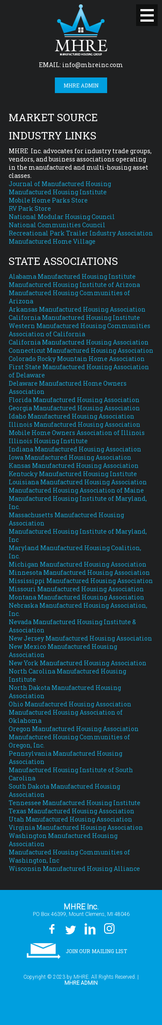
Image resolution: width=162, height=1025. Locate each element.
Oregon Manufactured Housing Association (74, 729)
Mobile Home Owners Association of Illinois (77, 433)
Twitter (70, 929)
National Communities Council (57, 225)
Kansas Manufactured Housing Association (74, 465)
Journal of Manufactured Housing (60, 184)
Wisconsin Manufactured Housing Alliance (74, 868)
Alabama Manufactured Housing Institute (72, 276)
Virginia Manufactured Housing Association (76, 827)
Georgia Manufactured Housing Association (74, 408)
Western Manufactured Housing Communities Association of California (79, 330)
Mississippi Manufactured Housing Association (81, 581)
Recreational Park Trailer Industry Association (81, 233)
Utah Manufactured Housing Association (70, 819)
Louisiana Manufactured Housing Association (78, 482)
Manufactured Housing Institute (58, 192)
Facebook (52, 929)
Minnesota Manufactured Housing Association (79, 572)
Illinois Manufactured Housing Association (74, 424)
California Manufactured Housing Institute (74, 317)
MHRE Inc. (81, 29)
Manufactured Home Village (52, 241)
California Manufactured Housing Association (79, 342)
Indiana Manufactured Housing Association (75, 449)
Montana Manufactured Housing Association (76, 597)
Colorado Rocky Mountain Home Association (77, 359)
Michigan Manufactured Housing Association (77, 564)
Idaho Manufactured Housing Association (71, 416)
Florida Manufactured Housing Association (74, 400)
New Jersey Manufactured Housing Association (80, 638)
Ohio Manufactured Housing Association (70, 704)
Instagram (109, 929)
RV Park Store (30, 208)
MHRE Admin (81, 85)
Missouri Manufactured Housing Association (76, 589)
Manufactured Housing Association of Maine (76, 490)
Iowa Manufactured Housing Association (70, 457)
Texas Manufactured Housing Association (71, 811)
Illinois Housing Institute (48, 441)
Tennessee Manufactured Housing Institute (74, 803)
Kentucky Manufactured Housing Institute (73, 474)
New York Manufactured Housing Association (77, 663)
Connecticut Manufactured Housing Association (81, 350)
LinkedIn (89, 929)
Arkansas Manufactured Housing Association (77, 309)
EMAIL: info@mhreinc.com (81, 65)
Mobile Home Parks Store (48, 200)
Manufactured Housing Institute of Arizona (74, 284)
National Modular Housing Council (62, 217)
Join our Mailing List (96, 951)
